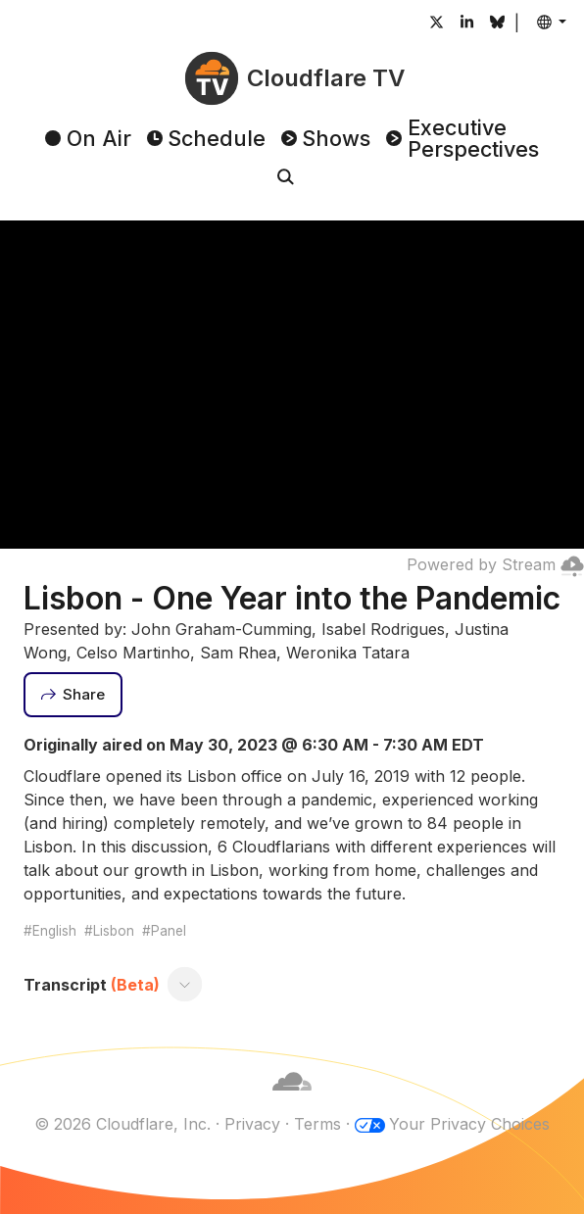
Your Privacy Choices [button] (469, 1124)
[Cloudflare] (292, 1100)
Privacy (252, 1124)
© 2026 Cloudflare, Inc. (122, 1124)
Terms (317, 1124)
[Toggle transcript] (184, 984)
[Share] (73, 694)
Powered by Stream (495, 564)
